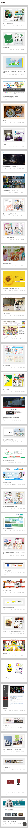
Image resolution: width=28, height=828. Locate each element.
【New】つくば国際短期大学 (9, 214)
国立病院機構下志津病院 (8, 528)
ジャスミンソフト (7, 677)
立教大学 (5, 144)
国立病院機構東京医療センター (10, 440)
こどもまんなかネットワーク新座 (10, 96)
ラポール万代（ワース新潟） (9, 821)
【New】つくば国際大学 (8, 237)
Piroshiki (5, 791)
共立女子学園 (6, 389)
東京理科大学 (6, 47)
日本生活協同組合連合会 (8, 460)
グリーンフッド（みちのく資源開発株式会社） (14, 631)
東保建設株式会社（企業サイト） (10, 166)
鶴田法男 (5, 708)
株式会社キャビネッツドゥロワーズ (11, 288)
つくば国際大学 (6, 767)
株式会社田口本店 (7, 590)
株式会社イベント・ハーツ (9, 653)
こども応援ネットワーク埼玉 (9, 337)
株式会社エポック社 (7, 263)
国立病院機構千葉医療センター (10, 506)
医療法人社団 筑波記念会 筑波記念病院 (12, 749)
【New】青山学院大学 (8, 24)
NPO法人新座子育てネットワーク (10, 571)
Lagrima (4, 120)
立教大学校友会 (6, 313)
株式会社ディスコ (7, 365)
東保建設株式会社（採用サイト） (10, 190)
